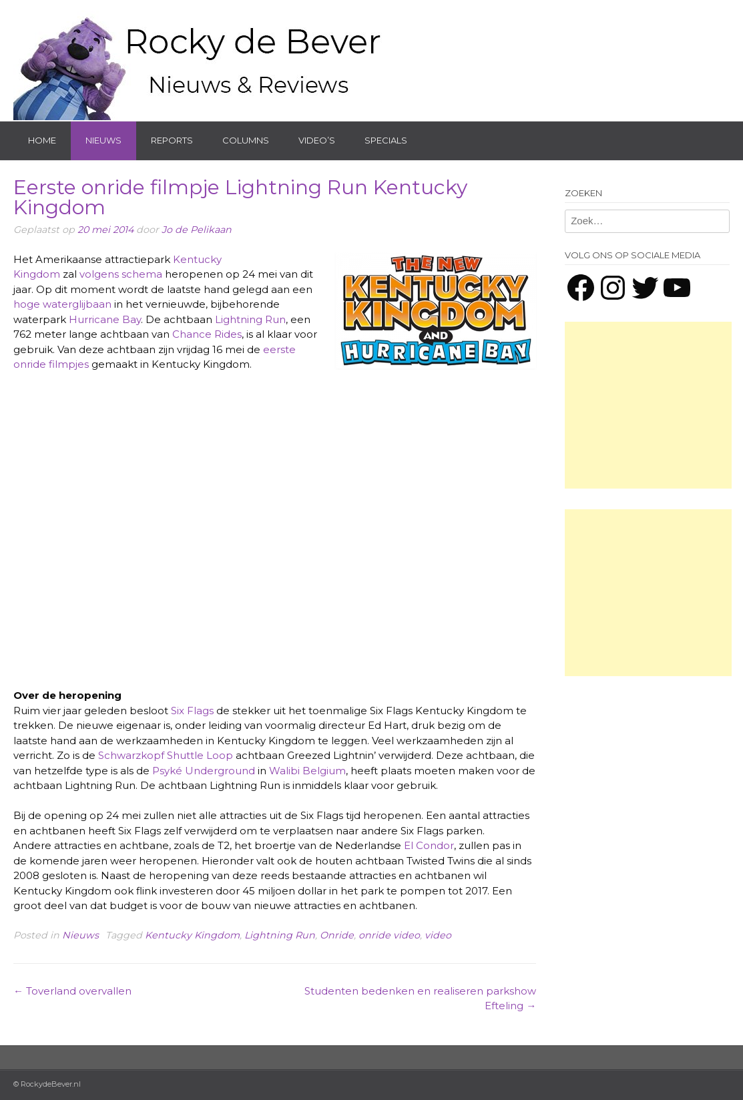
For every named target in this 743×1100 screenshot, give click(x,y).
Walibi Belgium (307, 770)
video (438, 935)
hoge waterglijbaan (62, 304)
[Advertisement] (648, 405)
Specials (385, 140)
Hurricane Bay (105, 319)
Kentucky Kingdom (192, 935)
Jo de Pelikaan (197, 230)
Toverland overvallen (72, 991)
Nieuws (103, 140)
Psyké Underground (203, 770)
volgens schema (120, 274)
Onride (337, 935)
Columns (245, 140)
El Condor (429, 845)
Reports (172, 140)
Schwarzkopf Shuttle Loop (165, 755)
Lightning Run (250, 319)
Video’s (316, 140)
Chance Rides (207, 334)
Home (42, 140)
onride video (389, 935)
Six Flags (192, 710)
